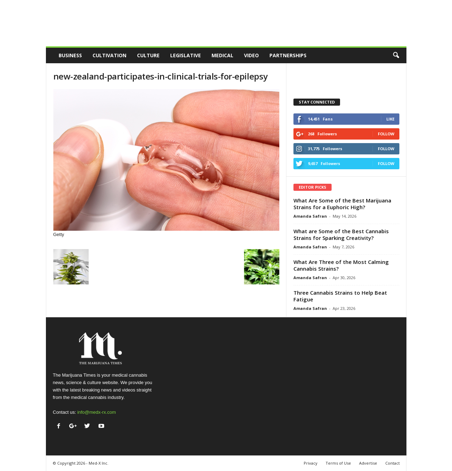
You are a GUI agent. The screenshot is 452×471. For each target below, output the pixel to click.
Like (390, 119)
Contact (392, 463)
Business (70, 55)
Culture (148, 55)
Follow (386, 133)
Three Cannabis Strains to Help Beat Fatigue (340, 296)
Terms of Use (338, 463)
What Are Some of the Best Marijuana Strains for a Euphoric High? (342, 204)
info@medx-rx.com (96, 412)
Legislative (185, 55)
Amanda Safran (310, 216)
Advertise (368, 463)
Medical (222, 55)
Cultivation (109, 55)
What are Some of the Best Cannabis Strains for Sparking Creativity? (341, 234)
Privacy (310, 463)
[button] (396, 55)
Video (251, 55)
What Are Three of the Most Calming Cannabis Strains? (341, 265)
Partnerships (288, 55)
